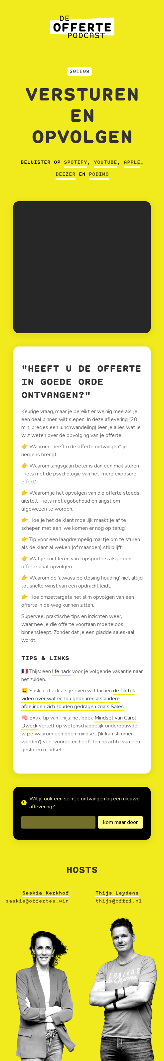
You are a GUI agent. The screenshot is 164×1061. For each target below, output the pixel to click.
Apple (132, 162)
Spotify (75, 162)
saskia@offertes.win (37, 901)
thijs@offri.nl (118, 901)
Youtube (105, 162)
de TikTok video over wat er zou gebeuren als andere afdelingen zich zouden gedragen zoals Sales (78, 698)
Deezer (66, 174)
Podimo (99, 174)
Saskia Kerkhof (45, 893)
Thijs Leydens (117, 893)
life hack (61, 671)
